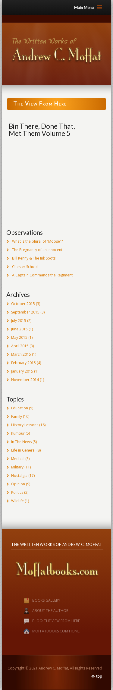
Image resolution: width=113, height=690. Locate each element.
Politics (17, 492)
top (99, 676)
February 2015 (23, 362)
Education (19, 408)
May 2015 (19, 337)
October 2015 (23, 303)
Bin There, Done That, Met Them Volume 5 (42, 129)
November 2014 (25, 379)
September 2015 (25, 312)
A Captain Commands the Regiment (42, 275)
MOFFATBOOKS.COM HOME (56, 631)
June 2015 (19, 329)
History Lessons (24, 424)
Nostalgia (19, 475)
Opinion (18, 484)
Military (17, 467)
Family (16, 416)
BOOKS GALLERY (35, 600)
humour (18, 433)
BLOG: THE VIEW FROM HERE (56, 620)
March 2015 (21, 354)
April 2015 (20, 345)
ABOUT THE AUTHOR (50, 610)
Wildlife (17, 500)
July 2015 (18, 320)
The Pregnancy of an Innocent (37, 249)
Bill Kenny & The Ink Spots (33, 258)
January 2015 (22, 371)
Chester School (25, 266)
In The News (21, 441)
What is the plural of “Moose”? (37, 241)
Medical (17, 458)
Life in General (23, 450)
